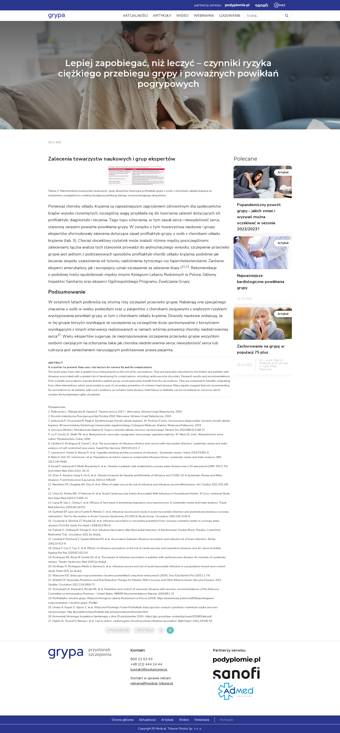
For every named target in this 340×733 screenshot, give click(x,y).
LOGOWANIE (229, 15)
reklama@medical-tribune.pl (152, 683)
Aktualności (135, 15)
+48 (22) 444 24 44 (146, 664)
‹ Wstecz (144, 630)
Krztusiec (227, 720)
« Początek (118, 630)
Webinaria (204, 15)
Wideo (182, 15)
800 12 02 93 (142, 659)
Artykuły (162, 15)
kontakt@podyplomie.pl (149, 669)
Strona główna (123, 720)
